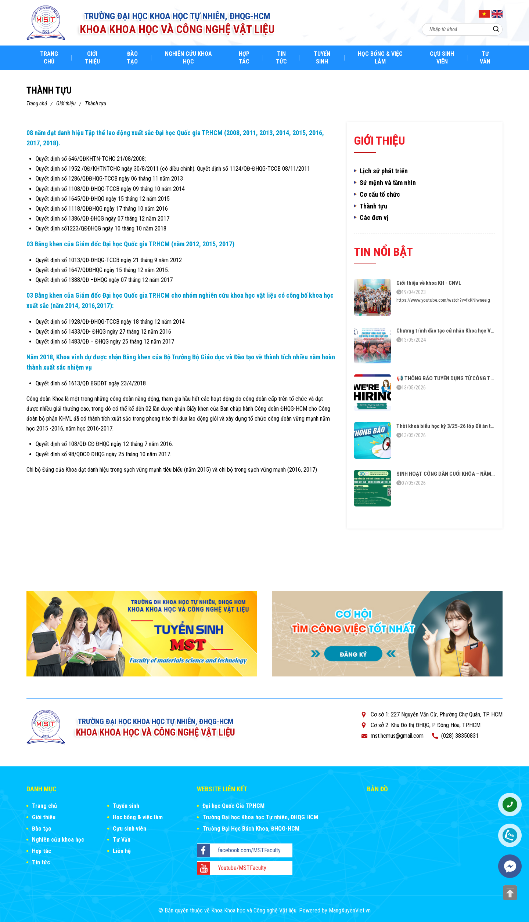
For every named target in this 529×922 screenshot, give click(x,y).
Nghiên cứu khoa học (188, 57)
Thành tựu (95, 103)
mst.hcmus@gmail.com (397, 735)
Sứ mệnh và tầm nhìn (388, 182)
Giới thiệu (92, 57)
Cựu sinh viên (442, 57)
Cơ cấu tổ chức (380, 194)
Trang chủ (49, 57)
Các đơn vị (374, 217)
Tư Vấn (485, 57)
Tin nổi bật (383, 252)
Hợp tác (244, 57)
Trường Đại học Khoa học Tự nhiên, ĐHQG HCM (260, 817)
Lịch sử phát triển (384, 171)
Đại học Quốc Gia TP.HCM (233, 805)
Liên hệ (122, 850)
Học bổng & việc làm (380, 57)
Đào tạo (132, 57)
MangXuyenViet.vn (350, 910)
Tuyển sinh (322, 57)
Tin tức (281, 57)
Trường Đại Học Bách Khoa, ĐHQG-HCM (250, 828)
